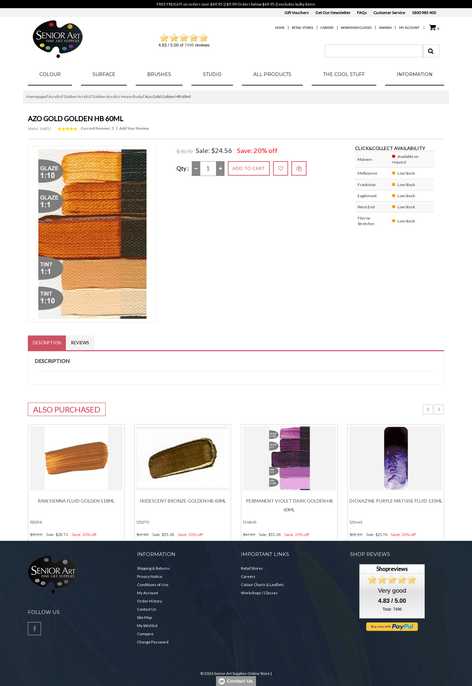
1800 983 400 (424, 12)
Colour (50, 74)
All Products (272, 74)
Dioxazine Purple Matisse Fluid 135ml (395, 501)
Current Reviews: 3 (97, 128)
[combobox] (374, 51)
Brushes (159, 74)
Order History (149, 601)
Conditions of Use (152, 584)
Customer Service (389, 12)
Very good (392, 590)
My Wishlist (147, 625)
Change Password (152, 641)
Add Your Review (134, 128)
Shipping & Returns (153, 568)
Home (280, 28)
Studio (212, 74)
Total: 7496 (392, 609)
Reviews (80, 342)
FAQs (362, 12)
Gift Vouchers (297, 12)
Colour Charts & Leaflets (262, 584)
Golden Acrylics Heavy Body (117, 96)
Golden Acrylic (76, 96)
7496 (189, 45)
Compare (145, 633)
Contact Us (146, 609)
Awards (385, 28)
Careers (327, 28)
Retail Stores (302, 28)
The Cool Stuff (344, 74)
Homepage (36, 96)
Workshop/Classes (356, 28)
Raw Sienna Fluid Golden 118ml (76, 501)
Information (415, 74)
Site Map (144, 617)
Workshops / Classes (259, 592)
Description (47, 342)
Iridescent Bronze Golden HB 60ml (183, 501)
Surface (103, 74)
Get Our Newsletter (332, 12)
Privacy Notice (149, 576)
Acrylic (55, 96)
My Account (409, 28)
